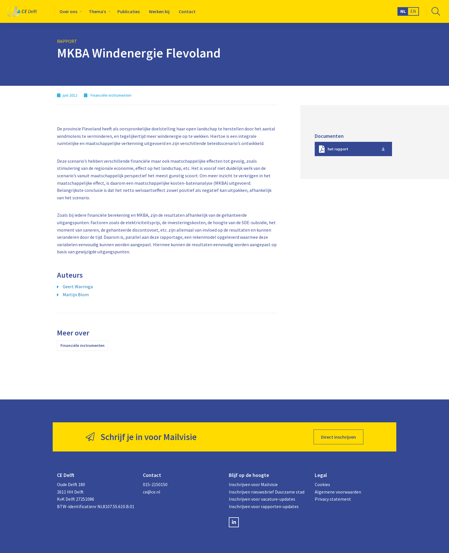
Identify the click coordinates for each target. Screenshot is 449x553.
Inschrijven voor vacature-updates (262, 499)
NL (403, 11)
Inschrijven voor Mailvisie (253, 484)
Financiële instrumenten (82, 345)
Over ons (68, 11)
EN (413, 11)
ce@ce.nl (151, 492)
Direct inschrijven (338, 437)
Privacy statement (333, 499)
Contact (187, 11)
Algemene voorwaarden (338, 492)
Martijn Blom (76, 294)
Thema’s (97, 11)
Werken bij (159, 11)
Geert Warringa (78, 286)
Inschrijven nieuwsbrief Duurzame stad (266, 492)
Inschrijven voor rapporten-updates (264, 506)
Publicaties (128, 11)
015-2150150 (155, 484)
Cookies (322, 484)
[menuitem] (69, 11)
